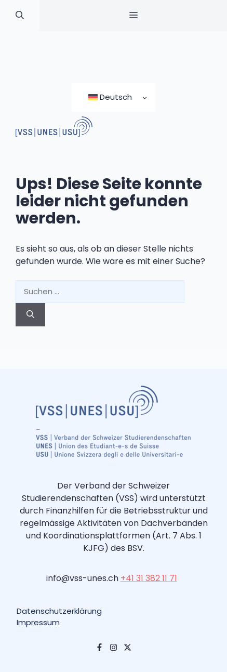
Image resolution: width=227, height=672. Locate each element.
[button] (19, 15)
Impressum (38, 622)
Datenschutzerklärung (59, 610)
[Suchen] (30, 314)
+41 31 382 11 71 (149, 578)
